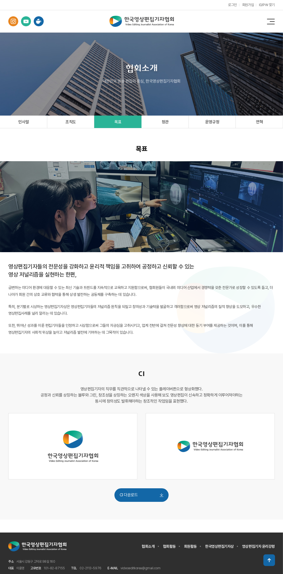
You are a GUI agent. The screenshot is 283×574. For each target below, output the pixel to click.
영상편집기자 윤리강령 (258, 546)
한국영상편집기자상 (219, 546)
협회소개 (148, 546)
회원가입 (247, 5)
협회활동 (169, 546)
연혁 (259, 121)
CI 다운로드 (141, 495)
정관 (165, 121)
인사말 (23, 121)
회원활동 (190, 546)
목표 (117, 121)
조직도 (70, 121)
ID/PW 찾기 (267, 5)
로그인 (232, 5)
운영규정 (212, 121)
